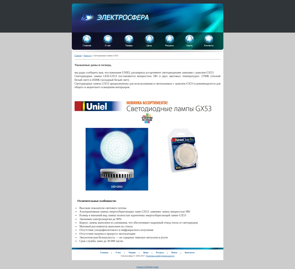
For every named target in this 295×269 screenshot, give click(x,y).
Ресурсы (160, 252)
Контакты (190, 252)
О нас (118, 252)
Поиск (174, 252)
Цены (145, 252)
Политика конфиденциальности (160, 256)
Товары (132, 252)
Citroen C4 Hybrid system (147, 267)
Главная (78, 56)
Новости (87, 56)
